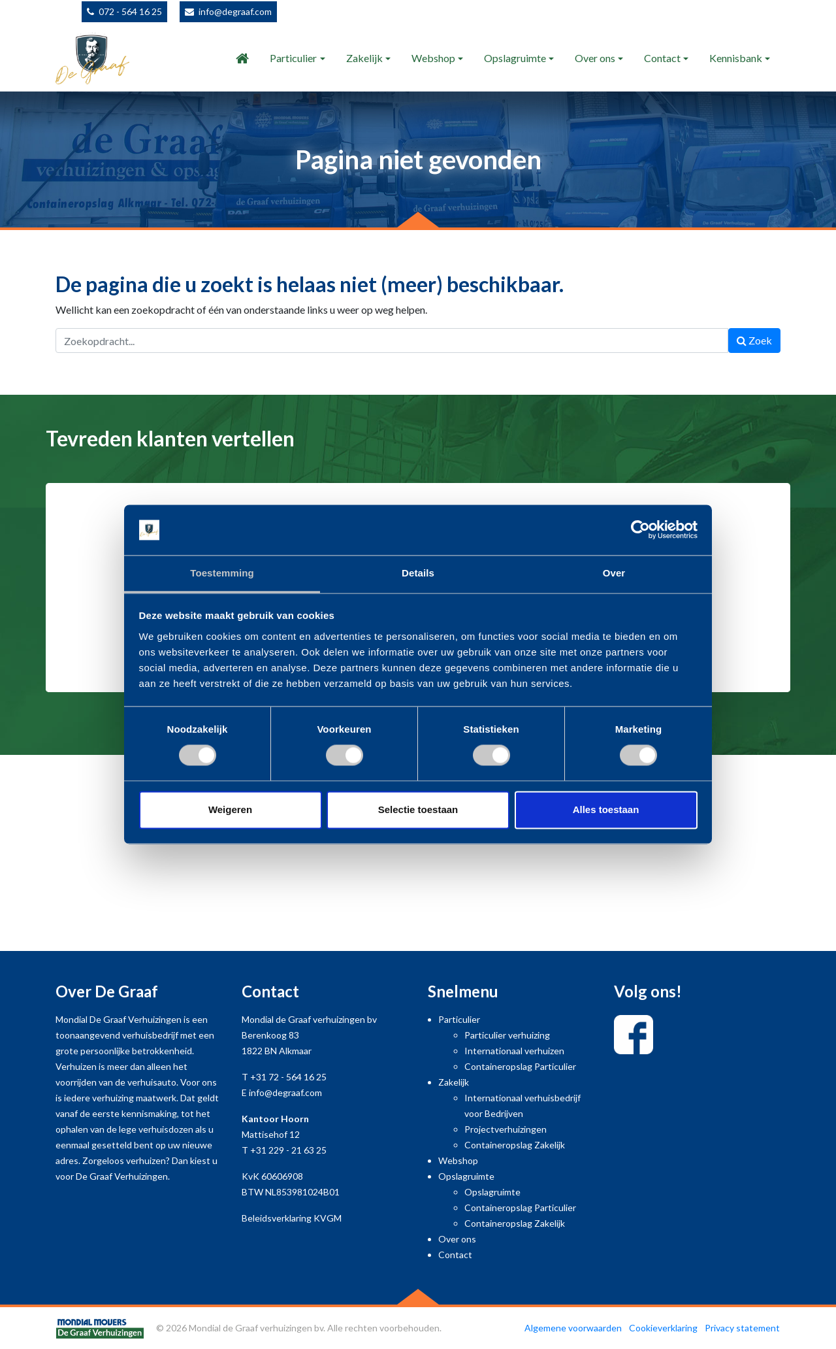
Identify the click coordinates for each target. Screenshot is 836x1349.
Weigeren (230, 809)
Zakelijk (364, 58)
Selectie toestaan (418, 809)
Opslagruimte (515, 58)
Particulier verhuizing (507, 1035)
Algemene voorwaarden (573, 1327)
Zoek (754, 340)
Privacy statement (742, 1327)
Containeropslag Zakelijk (514, 1144)
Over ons (595, 58)
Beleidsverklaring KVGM (292, 1218)
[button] (62, 603)
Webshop (433, 58)
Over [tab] (614, 572)
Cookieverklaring (663, 1327)
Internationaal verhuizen (514, 1050)
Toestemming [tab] (222, 572)
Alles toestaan (606, 809)
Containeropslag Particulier (520, 1066)
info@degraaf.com (235, 11)
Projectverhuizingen (505, 1129)
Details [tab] (418, 572)
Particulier (293, 58)
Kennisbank (735, 58)
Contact (662, 58)
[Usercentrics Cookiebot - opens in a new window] (640, 530)
